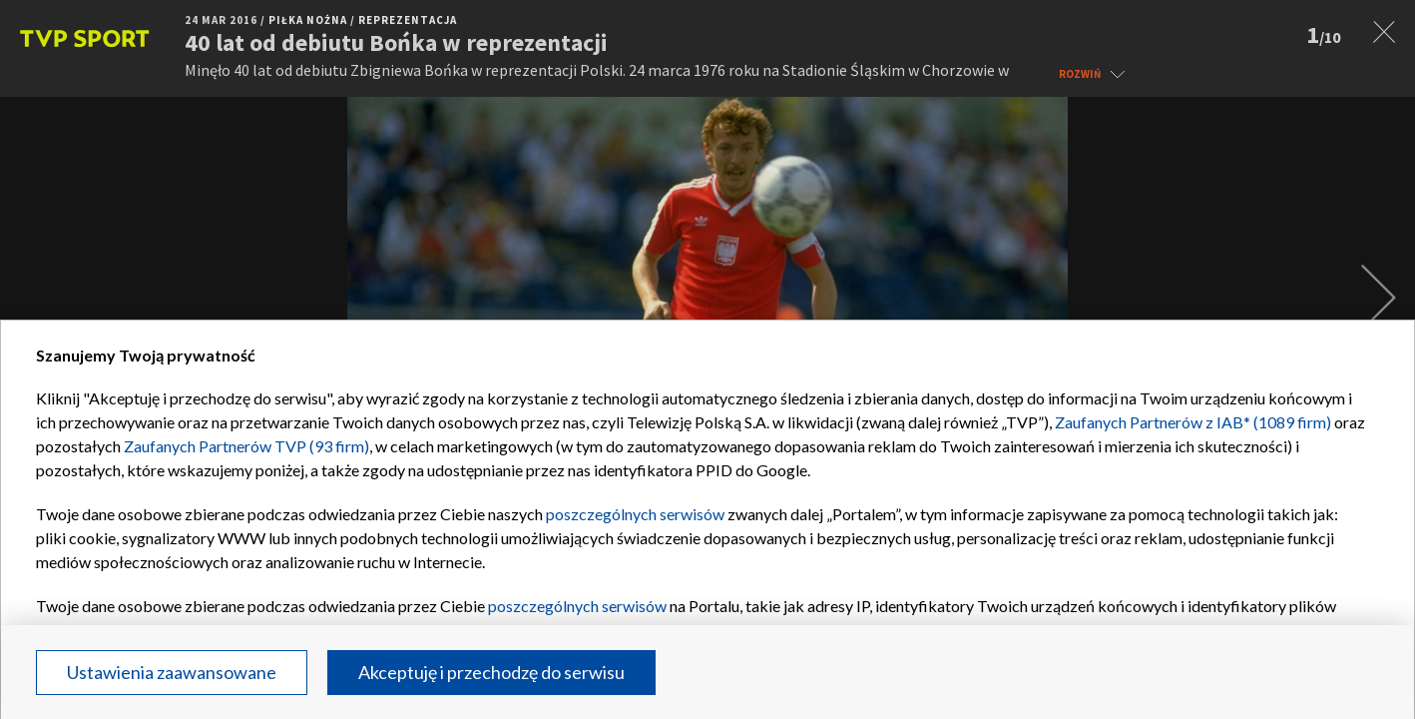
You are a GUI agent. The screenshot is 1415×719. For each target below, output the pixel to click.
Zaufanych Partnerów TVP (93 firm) (246, 445)
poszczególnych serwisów (635, 513)
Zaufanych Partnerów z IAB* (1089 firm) (1193, 421)
